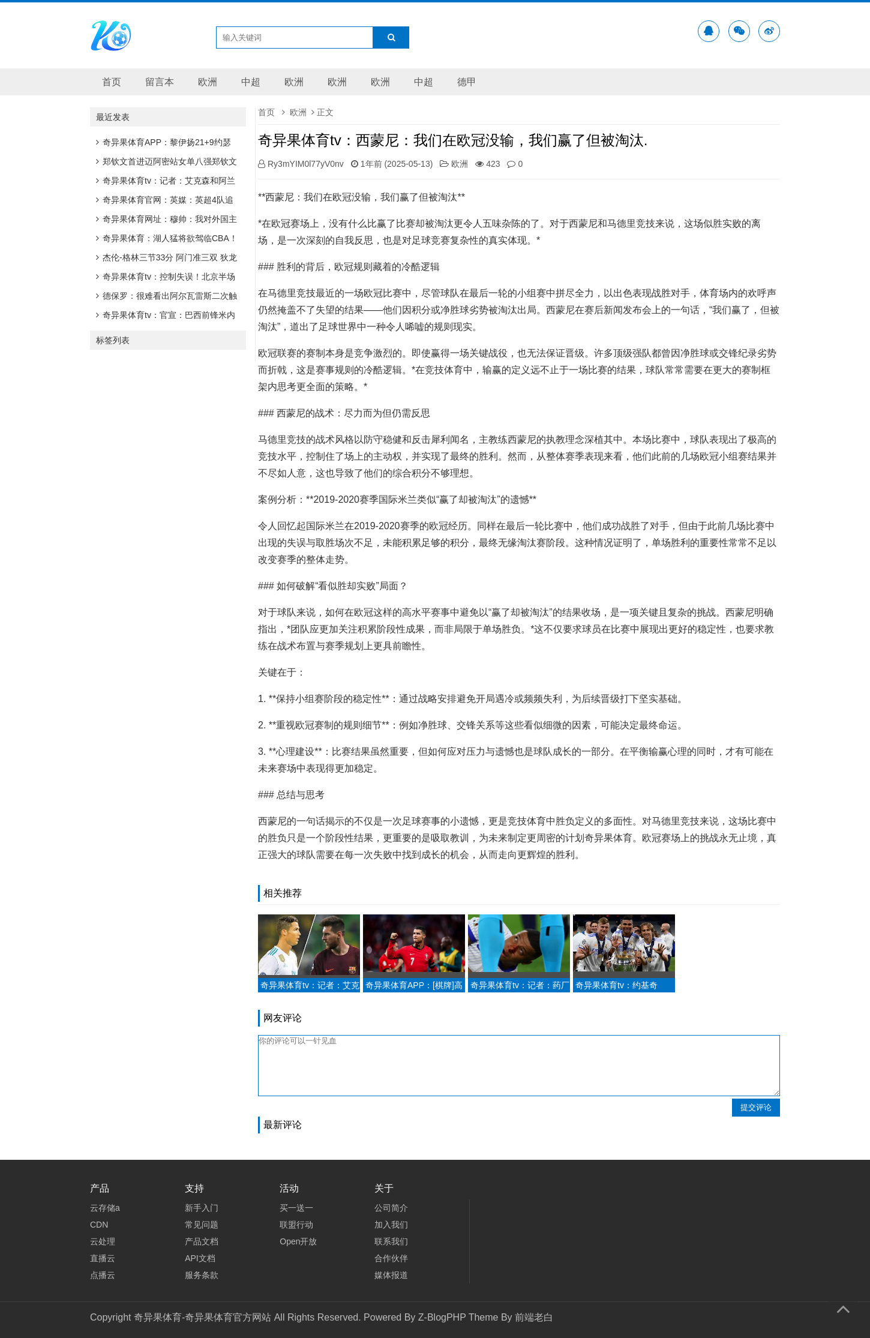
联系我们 (391, 1241)
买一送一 (296, 1208)
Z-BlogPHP (442, 1317)
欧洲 (207, 82)
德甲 (466, 82)
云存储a (105, 1208)
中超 (250, 82)
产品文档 (201, 1241)
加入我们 (391, 1224)
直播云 (102, 1258)
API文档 (200, 1258)
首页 (111, 82)
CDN (99, 1224)
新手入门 (201, 1208)
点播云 (102, 1275)
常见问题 (201, 1224)
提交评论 (756, 1107)
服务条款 (201, 1275)
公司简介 (391, 1208)
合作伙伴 (391, 1258)
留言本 (159, 82)
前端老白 (534, 1317)
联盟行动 (296, 1224)
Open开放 (298, 1241)
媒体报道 (391, 1275)
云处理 (102, 1241)
